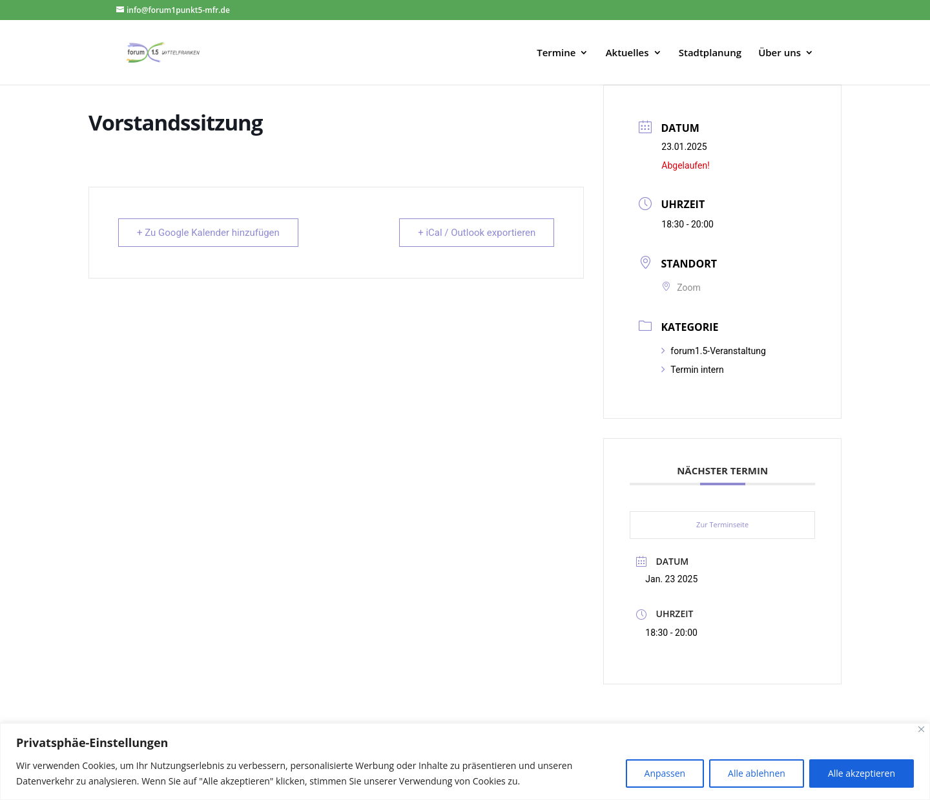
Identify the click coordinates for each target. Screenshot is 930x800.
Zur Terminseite (722, 524)
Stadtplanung (710, 53)
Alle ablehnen (756, 773)
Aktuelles (627, 53)
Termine (556, 53)
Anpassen (665, 773)
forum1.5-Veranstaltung (713, 351)
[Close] (921, 729)
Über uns (779, 53)
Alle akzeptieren (861, 773)
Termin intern (692, 369)
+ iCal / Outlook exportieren (476, 232)
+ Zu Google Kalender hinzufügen (208, 232)
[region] (465, 761)
